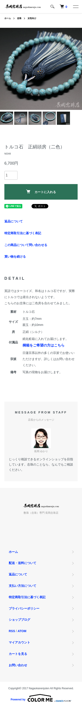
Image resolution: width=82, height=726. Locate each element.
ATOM (21, 631)
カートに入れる (41, 192)
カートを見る (18, 654)
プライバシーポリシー (24, 608)
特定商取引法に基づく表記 (22, 233)
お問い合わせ (18, 665)
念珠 (19, 18)
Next (77, 69)
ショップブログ (19, 619)
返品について (13, 221)
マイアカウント (19, 642)
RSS (12, 631)
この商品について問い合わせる (25, 245)
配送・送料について (22, 563)
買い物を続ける (15, 256)
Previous (5, 69)
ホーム (7, 18)
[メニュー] (75, 6)
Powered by (41, 698)
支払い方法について (22, 585)
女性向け (32, 18)
